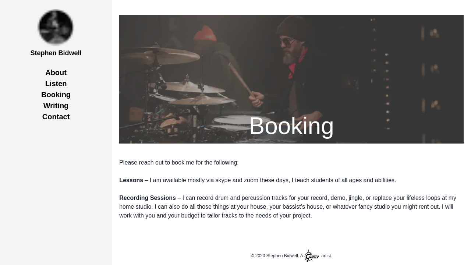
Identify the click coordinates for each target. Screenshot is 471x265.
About (56, 72)
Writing (56, 106)
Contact (56, 117)
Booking (56, 95)
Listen (56, 84)
